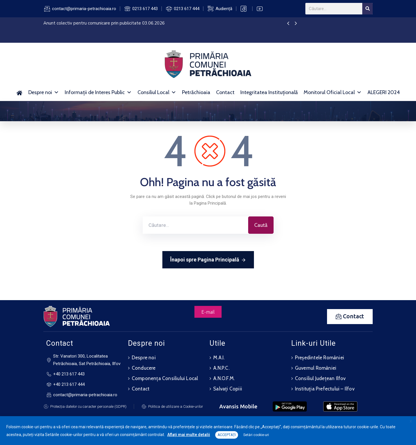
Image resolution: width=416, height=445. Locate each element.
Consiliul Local (157, 92)
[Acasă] (19, 92)
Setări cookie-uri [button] (256, 435)
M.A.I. (218, 357)
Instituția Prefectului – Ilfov (324, 389)
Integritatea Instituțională (269, 92)
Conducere (144, 368)
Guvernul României (315, 368)
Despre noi (43, 92)
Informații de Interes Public (98, 92)
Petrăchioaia (196, 92)
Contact (225, 92)
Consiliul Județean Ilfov (320, 378)
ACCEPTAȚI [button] (227, 435)
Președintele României (319, 357)
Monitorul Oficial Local (333, 92)
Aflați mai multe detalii (188, 434)
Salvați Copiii (227, 389)
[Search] (367, 8)
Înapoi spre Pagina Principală (208, 260)
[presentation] (288, 24)
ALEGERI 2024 (383, 92)
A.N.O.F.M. (224, 378)
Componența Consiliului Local (165, 378)
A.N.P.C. (221, 368)
